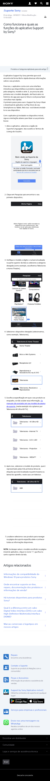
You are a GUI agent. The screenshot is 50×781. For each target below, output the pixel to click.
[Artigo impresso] (45, 17)
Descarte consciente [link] (25, 745)
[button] (25, 708)
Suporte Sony (12, 10)
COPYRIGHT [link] (25, 765)
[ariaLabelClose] (47, 3)
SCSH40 (24, 11)
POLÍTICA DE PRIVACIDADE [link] (25, 762)
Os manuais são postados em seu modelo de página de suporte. (26, 373)
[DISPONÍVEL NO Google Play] (19, 670)
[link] (8, 3)
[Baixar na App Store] (36, 670)
